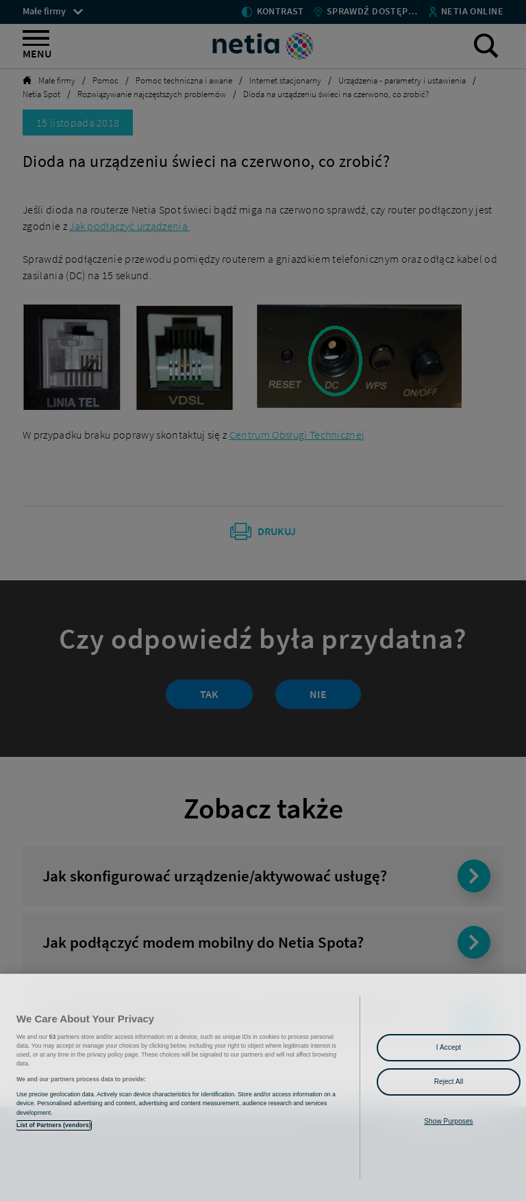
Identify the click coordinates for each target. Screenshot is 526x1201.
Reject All (449, 1081)
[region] (263, 1087)
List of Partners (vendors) (53, 1125)
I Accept (448, 1047)
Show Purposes (448, 1121)
